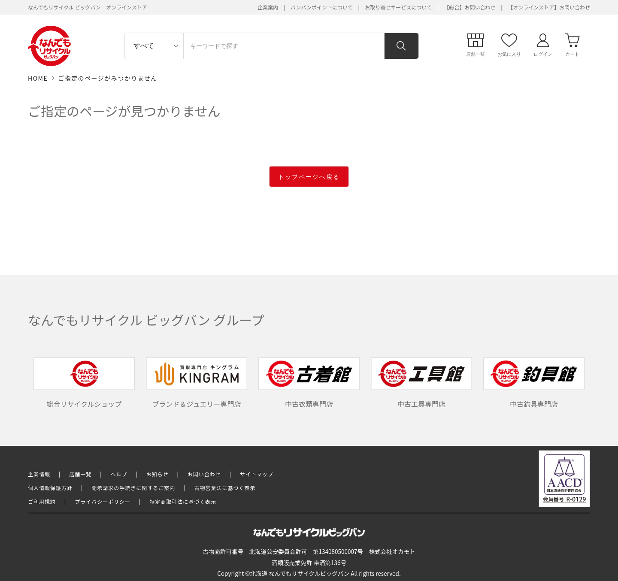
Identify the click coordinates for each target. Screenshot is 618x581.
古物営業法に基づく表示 (225, 487)
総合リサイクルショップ (84, 383)
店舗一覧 (80, 474)
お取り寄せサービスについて (398, 7)
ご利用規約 (42, 501)
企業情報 (39, 474)
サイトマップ (256, 474)
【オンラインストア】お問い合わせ (549, 7)
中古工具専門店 (421, 383)
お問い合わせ (204, 474)
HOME (38, 78)
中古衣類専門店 (309, 383)
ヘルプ (119, 474)
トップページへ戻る (309, 176)
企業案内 (268, 7)
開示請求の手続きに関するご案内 (133, 487)
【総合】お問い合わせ (470, 7)
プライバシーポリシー (102, 501)
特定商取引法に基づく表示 (182, 501)
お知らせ (157, 474)
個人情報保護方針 (50, 487)
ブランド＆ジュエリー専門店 (196, 383)
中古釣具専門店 (534, 383)
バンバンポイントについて (322, 7)
